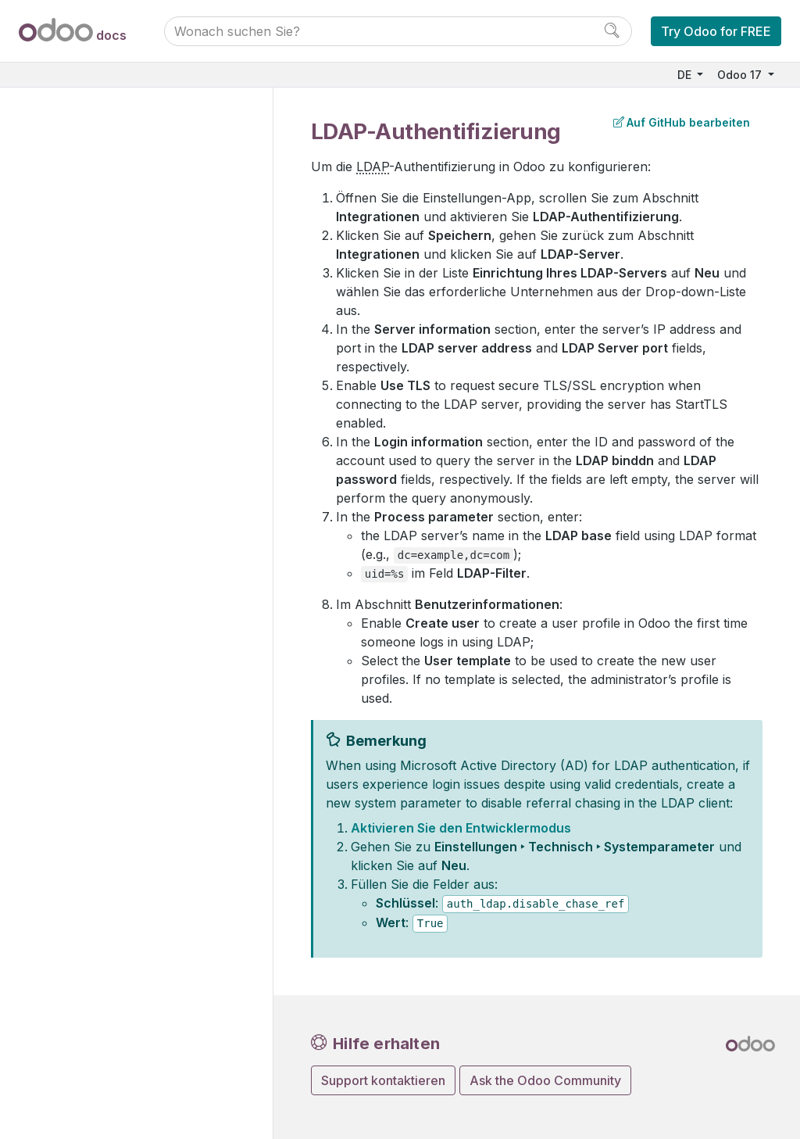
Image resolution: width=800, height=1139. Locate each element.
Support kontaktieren (383, 1080)
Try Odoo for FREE (716, 31)
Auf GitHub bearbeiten (681, 122)
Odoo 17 (741, 74)
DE (686, 74)
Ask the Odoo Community (545, 1080)
